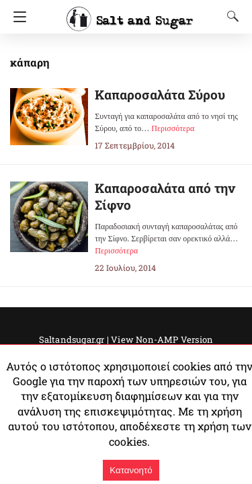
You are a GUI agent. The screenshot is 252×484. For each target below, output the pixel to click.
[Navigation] (16, 17)
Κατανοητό (131, 470)
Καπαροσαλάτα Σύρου (160, 94)
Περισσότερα (172, 128)
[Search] (230, 16)
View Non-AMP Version (162, 339)
